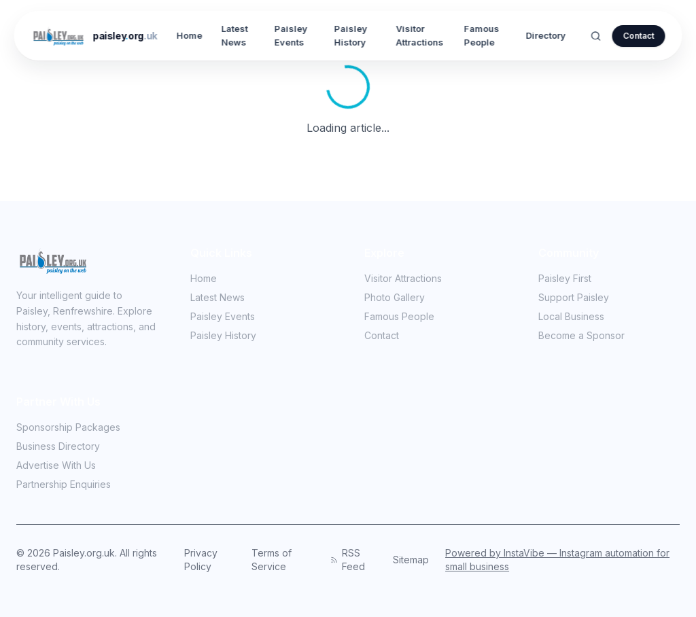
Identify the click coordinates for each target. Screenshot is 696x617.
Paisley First (570, 278)
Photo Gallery (400, 297)
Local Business (576, 316)
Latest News (235, 35)
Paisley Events (290, 35)
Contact (639, 36)
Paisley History (351, 35)
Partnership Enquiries (69, 484)
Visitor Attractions (419, 35)
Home (190, 35)
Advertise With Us (56, 465)
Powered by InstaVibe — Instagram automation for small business (557, 559)
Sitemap (411, 559)
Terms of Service (271, 559)
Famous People (482, 35)
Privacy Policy (201, 559)
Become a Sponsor (581, 335)
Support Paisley (579, 297)
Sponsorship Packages (68, 427)
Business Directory (58, 446)
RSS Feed (347, 559)
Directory (546, 35)
